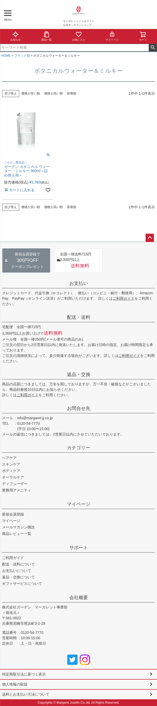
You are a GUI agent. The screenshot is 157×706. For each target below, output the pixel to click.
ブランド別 (22, 55)
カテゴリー (78, 447)
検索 (153, 47)
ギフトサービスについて (22, 584)
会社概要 (78, 597)
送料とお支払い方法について (25, 694)
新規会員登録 (13, 514)
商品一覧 (46, 36)
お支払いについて (16, 571)
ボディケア (11, 471)
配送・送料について (18, 564)
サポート (78, 547)
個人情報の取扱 (15, 684)
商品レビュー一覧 (16, 534)
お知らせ (15, 36)
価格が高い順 (53, 93)
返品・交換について (18, 577)
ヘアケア (9, 458)
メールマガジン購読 (18, 527)
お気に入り (78, 36)
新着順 (71, 93)
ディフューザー (15, 484)
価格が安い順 (30, 93)
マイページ (112, 36)
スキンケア (11, 464)
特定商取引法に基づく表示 (24, 674)
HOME (6, 55)
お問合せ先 (78, 408)
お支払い (78, 283)
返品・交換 (78, 374)
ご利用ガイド (123, 298)
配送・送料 (78, 317)
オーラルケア (13, 477)
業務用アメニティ (16, 490)
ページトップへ (150, 238)
